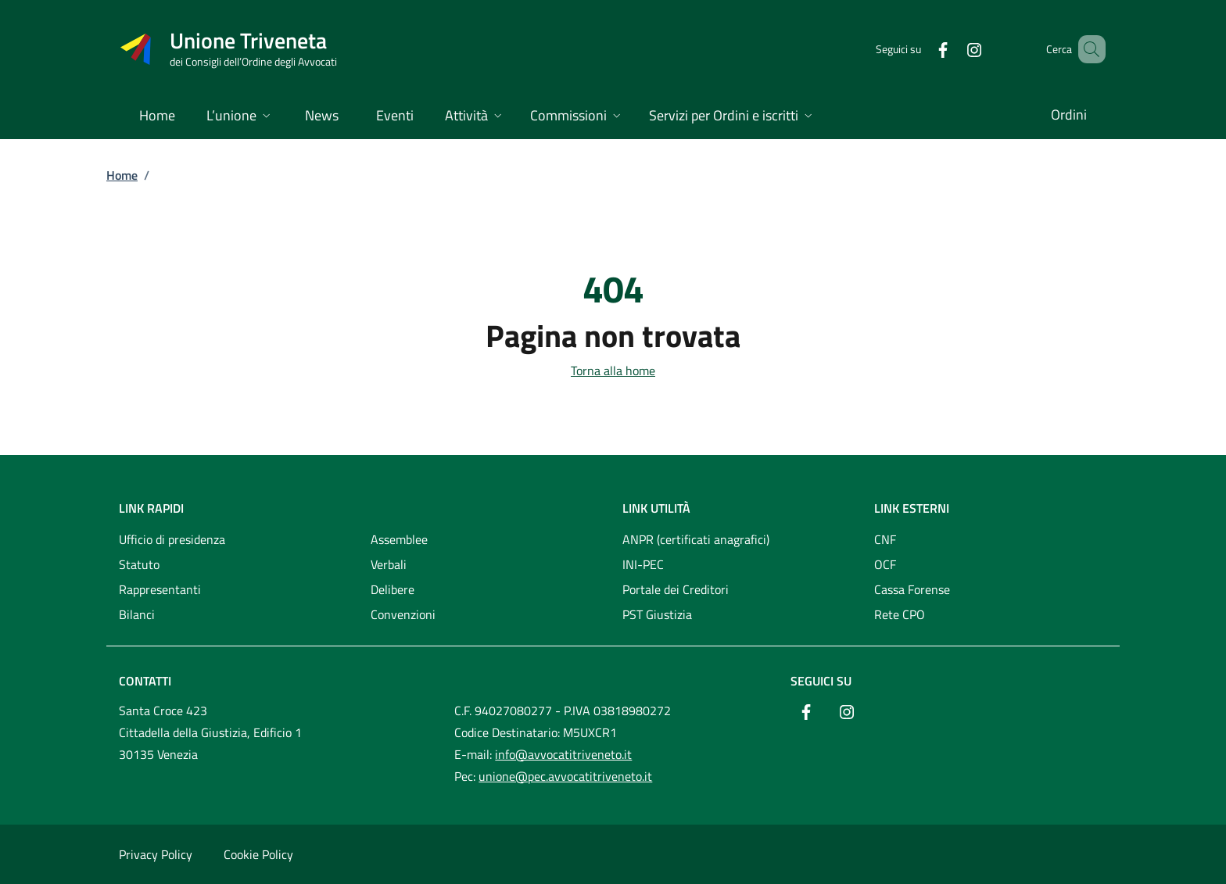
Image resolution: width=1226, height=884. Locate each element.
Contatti (145, 680)
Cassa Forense (912, 589)
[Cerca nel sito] (1087, 49)
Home (122, 175)
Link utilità (656, 508)
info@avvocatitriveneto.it (563, 754)
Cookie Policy (258, 854)
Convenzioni (403, 614)
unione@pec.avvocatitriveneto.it (565, 776)
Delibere (392, 589)
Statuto (139, 564)
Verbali (389, 564)
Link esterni (911, 508)
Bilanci (137, 614)
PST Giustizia (657, 614)
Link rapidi (151, 508)
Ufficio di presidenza (172, 539)
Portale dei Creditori (675, 589)
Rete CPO (899, 614)
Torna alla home (613, 370)
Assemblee (399, 539)
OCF (885, 564)
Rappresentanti (160, 589)
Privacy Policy (155, 854)
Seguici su (820, 680)
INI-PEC (643, 564)
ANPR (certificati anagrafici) (695, 539)
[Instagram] (951, 48)
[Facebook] (920, 48)
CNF (885, 539)
